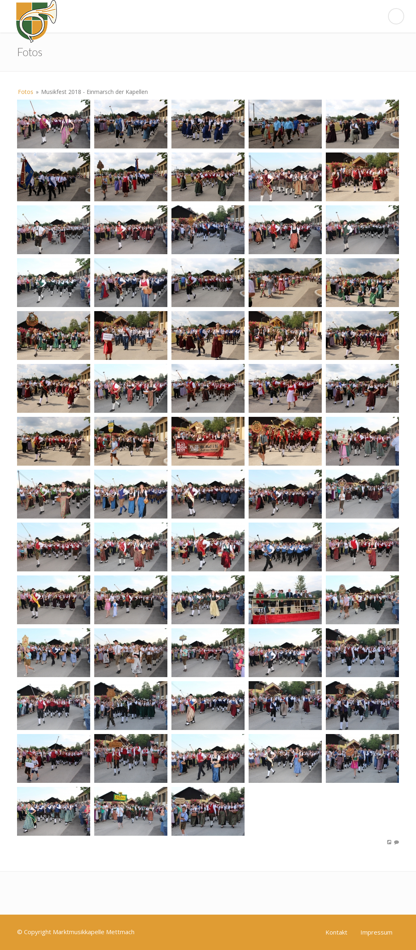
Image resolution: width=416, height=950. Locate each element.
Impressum (376, 932)
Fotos (25, 92)
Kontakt (336, 932)
